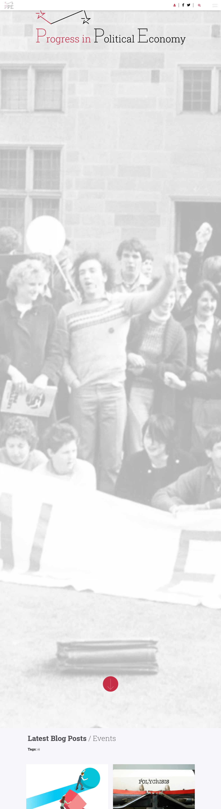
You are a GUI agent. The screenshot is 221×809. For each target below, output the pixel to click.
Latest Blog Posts (57, 738)
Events (104, 738)
